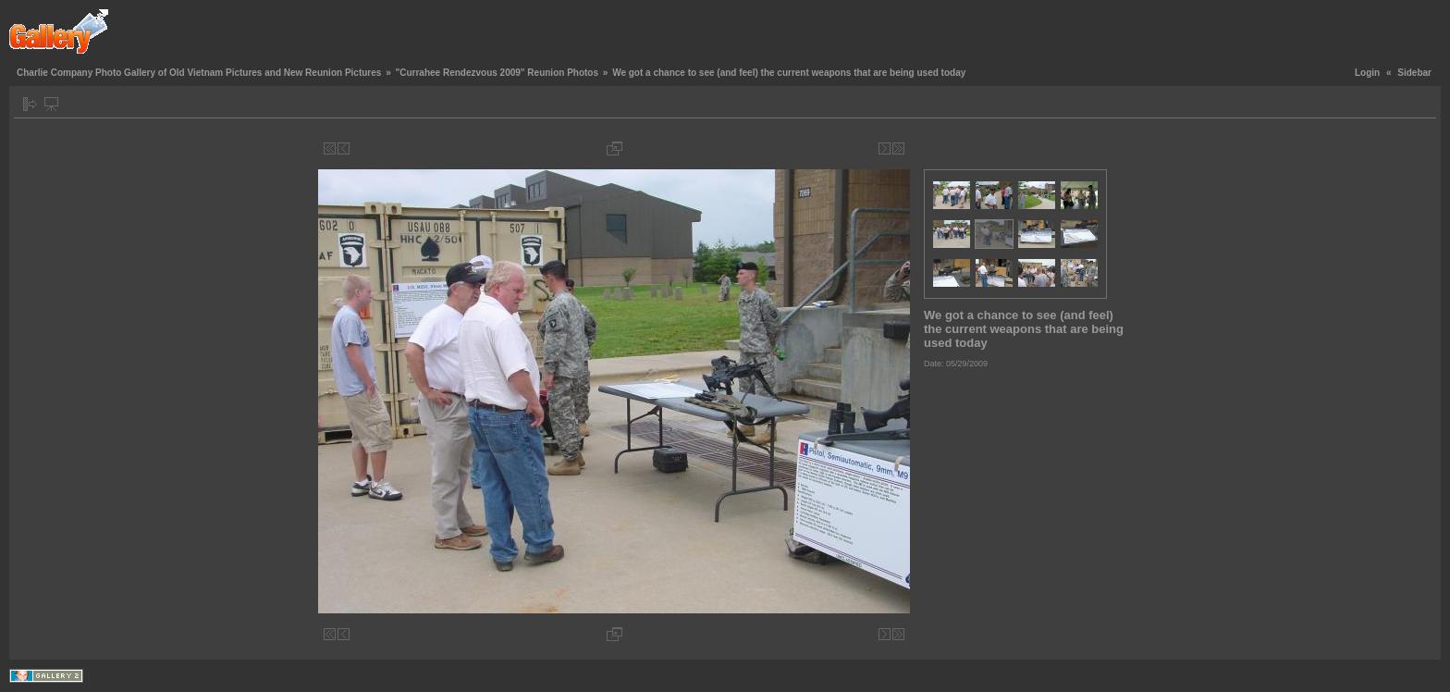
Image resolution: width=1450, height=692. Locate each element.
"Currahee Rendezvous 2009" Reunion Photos (496, 73)
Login (1367, 73)
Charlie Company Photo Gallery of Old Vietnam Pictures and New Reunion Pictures (199, 73)
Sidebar (1414, 73)
